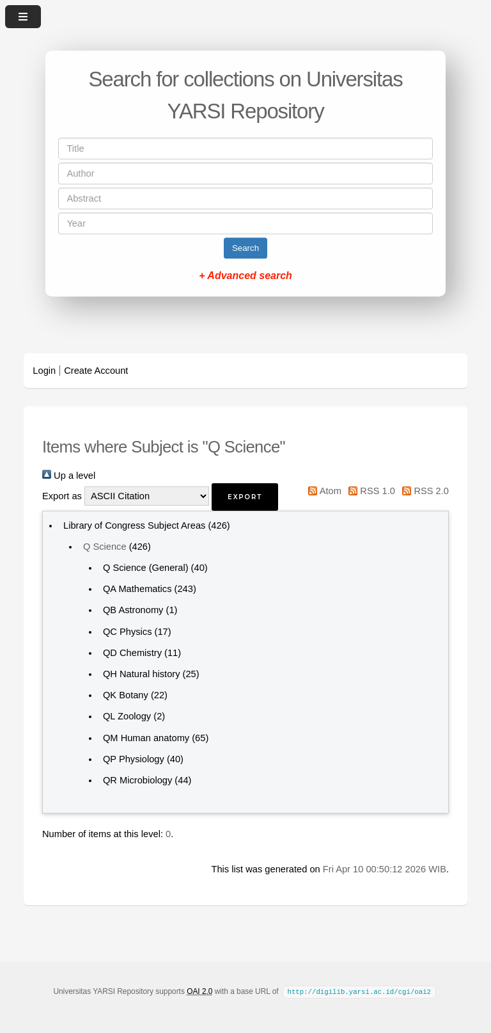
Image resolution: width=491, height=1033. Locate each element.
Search (245, 248)
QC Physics (127, 632)
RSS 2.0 (423, 491)
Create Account (96, 370)
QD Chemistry (132, 653)
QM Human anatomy (146, 738)
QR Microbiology (137, 780)
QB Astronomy (133, 610)
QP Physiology (133, 759)
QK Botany (125, 695)
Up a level (68, 475)
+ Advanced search (245, 275)
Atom (322, 491)
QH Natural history (141, 674)
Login (44, 370)
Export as (62, 496)
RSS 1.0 (369, 491)
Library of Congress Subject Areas (134, 525)
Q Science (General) (146, 568)
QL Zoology (127, 716)
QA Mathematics (137, 589)
